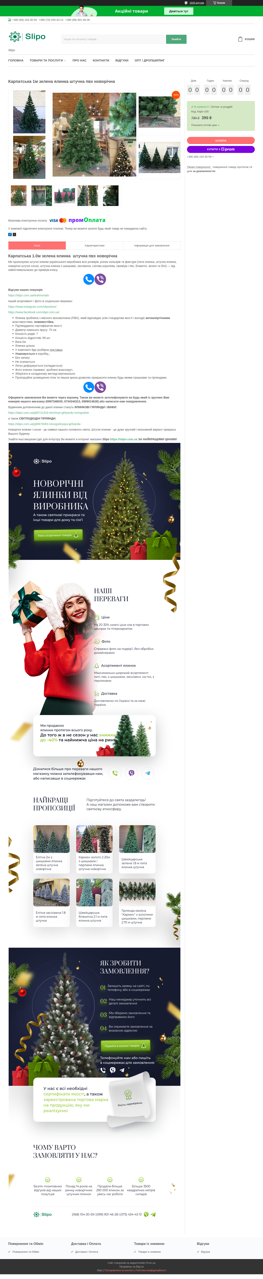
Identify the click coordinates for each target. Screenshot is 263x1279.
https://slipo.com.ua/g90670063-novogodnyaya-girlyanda (44, 424)
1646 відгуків (196, 2)
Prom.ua (150, 1267)
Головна (15, 60)
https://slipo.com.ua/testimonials (28, 295)
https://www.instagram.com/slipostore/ (32, 306)
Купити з (221, 149)
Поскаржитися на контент (119, 1275)
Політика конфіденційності (151, 1275)
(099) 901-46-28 (107, 1219)
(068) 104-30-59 (83, 1219)
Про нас (80, 60)
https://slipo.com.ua (123, 439)
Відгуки (121, 60)
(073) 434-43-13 (131, 1219)
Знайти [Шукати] (176, 39)
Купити (221, 140)
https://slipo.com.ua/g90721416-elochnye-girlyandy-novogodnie (48, 412)
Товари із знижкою (149, 1256)
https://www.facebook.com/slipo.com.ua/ (33, 312)
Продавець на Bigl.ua (131, 1271)
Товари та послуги (46, 60)
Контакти (101, 60)
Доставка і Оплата (86, 1256)
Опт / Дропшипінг (150, 60)
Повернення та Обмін (25, 1256)
